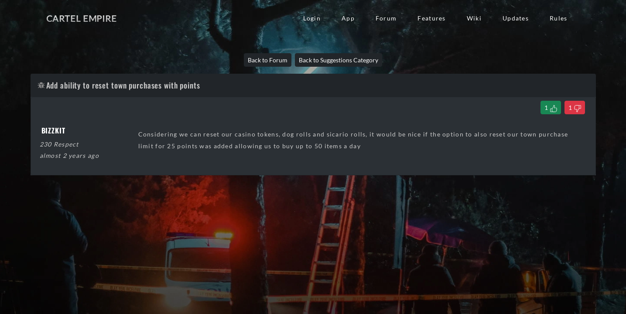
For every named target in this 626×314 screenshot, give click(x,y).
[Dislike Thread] (574, 107)
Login (312, 18)
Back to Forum (267, 60)
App (348, 18)
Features (431, 18)
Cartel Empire (81, 18)
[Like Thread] (550, 107)
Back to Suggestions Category (338, 60)
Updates (516, 18)
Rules (558, 18)
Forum (386, 18)
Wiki (474, 18)
